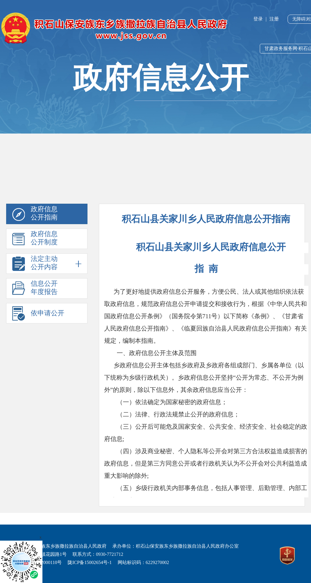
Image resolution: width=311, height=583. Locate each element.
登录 (258, 18)
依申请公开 (47, 313)
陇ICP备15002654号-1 (89, 562)
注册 (274, 18)
